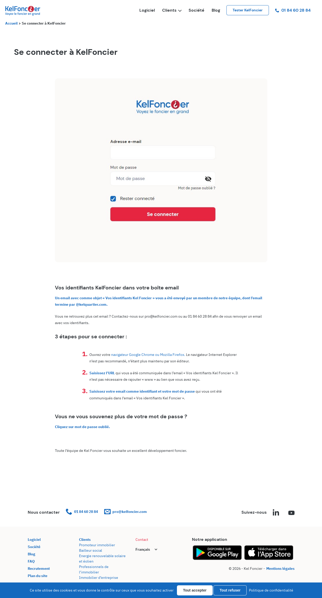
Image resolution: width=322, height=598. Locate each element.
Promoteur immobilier (97, 545)
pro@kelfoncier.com (125, 511)
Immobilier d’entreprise (98, 577)
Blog (216, 10)
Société (196, 10)
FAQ (31, 561)
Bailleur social (90, 550)
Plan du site (37, 575)
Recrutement (39, 568)
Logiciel (147, 10)
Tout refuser (230, 590)
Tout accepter (195, 590)
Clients (171, 10)
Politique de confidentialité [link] (271, 590)
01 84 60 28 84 (293, 10)
